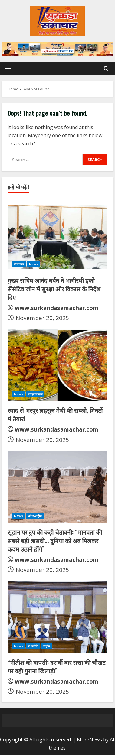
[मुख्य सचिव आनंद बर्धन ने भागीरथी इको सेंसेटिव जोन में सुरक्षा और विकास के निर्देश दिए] (57, 235)
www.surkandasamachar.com (56, 308)
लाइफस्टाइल (35, 394)
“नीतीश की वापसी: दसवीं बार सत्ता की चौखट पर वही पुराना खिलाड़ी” (56, 666)
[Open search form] (106, 68)
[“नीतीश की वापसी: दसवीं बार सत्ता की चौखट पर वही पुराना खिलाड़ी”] (57, 617)
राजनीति (33, 646)
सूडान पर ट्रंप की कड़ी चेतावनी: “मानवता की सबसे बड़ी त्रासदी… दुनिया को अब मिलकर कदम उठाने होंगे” (55, 540)
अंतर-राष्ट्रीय (35, 516)
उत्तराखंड (19, 264)
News (33, 264)
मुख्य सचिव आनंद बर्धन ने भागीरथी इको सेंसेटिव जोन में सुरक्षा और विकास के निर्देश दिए (54, 289)
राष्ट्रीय (46, 646)
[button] (8, 68)
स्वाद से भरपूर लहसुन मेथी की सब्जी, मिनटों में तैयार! (55, 414)
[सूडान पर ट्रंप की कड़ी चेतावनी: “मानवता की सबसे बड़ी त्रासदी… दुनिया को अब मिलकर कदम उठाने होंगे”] (57, 487)
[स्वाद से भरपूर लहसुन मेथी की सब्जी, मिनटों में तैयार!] (57, 365)
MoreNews (89, 739)
